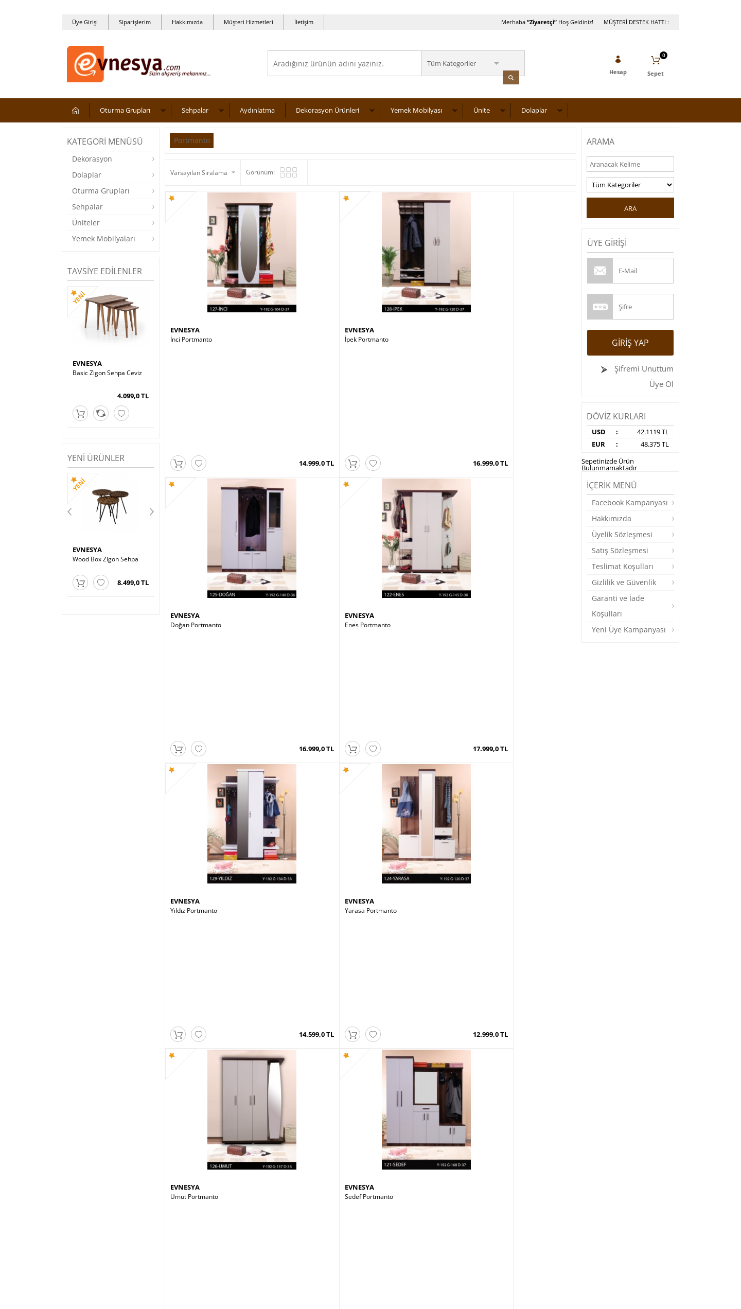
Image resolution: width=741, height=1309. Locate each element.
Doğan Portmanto (401, 287)
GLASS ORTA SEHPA (101, 557)
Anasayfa (286, 1118)
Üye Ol (661, 382)
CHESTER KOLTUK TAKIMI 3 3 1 (523, 922)
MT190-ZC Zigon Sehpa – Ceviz (317, 637)
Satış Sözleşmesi (620, 549)
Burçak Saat (187, 780)
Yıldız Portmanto (193, 422)
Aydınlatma (257, 108)
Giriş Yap (630, 341)
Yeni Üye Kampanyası (629, 628)
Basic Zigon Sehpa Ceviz (107, 371)
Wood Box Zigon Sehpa (409, 780)
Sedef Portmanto (503, 422)
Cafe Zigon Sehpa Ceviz (204, 637)
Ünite (481, 108)
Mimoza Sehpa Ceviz (406, 637)
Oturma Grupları (125, 108)
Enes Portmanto (501, 287)
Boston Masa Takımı (302, 780)
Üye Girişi (85, 22)
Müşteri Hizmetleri (248, 22)
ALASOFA (185, 912)
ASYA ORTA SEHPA (300, 922)
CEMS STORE (190, 770)
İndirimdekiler (292, 1149)
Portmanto (193, 139)
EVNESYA (87, 361)
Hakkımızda (187, 22)
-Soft (316, 1296)
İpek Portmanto (295, 287)
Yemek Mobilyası (416, 108)
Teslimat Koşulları (623, 565)
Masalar (79, 1180)
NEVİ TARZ (496, 627)
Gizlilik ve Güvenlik (624, 581)
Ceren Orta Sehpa (504, 637)
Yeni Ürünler (291, 1133)
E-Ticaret (339, 1296)
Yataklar (79, 1195)
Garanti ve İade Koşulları (618, 604)
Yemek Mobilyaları (103, 237)
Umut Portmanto (400, 422)
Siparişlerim (135, 22)
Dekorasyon (92, 157)
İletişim (303, 22)
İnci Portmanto (191, 287)
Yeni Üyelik (391, 1118)
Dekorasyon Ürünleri (327, 108)
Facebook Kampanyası (630, 501)
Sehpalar (195, 108)
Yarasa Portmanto (299, 422)
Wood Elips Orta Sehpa (409, 922)
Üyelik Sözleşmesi (622, 533)
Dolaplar (534, 108)
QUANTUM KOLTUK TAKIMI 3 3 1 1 (214, 925)
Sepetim (284, 1180)
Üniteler (86, 221)
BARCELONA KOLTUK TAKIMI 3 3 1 (522, 783)
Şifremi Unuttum (643, 367)
